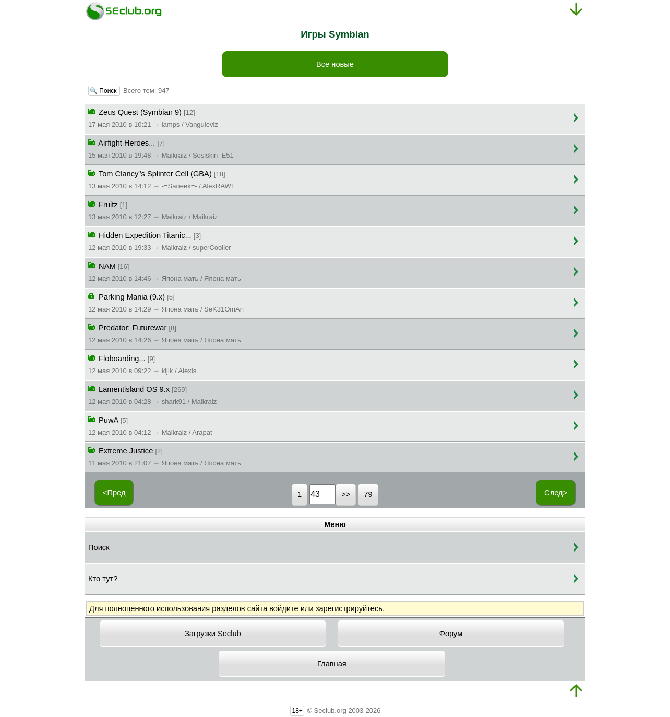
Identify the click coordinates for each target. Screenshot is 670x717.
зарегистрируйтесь (349, 608)
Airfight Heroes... (161, 148)
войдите (283, 608)
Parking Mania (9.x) (166, 302)
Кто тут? (102, 579)
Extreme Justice (164, 456)
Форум (451, 633)
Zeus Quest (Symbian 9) (153, 117)
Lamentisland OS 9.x (152, 394)
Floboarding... (142, 364)
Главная (331, 664)
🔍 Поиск (104, 90)
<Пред (114, 492)
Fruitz (153, 210)
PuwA (150, 425)
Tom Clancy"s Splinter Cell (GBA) (162, 179)
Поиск (99, 547)
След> (555, 492)
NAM (164, 271)
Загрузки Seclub (213, 633)
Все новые (335, 64)
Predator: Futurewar (164, 333)
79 (368, 494)
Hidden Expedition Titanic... (159, 241)
